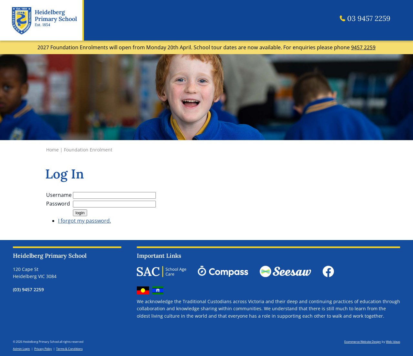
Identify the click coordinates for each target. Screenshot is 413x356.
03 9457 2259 (365, 18)
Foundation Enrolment (88, 150)
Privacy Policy (43, 349)
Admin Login (21, 349)
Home (52, 150)
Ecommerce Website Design (362, 342)
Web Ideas (393, 342)
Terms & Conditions (69, 349)
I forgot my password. (84, 220)
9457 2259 (363, 47)
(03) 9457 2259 (28, 289)
